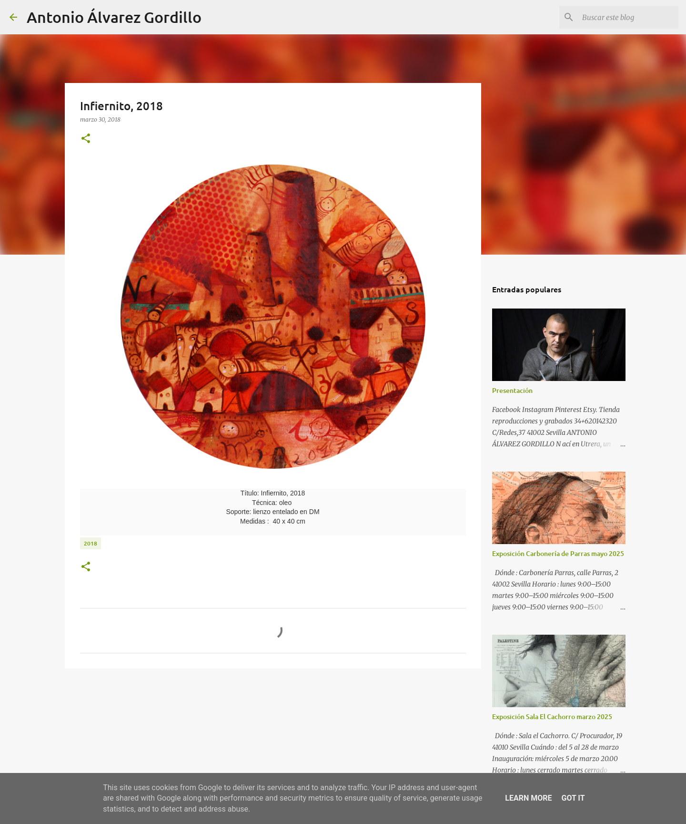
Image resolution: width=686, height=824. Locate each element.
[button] (85, 139)
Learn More (528, 798)
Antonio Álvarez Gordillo (114, 17)
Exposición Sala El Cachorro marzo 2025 (552, 716)
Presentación (512, 390)
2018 (90, 543)
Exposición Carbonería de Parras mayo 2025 (558, 553)
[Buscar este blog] (628, 17)
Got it (573, 798)
